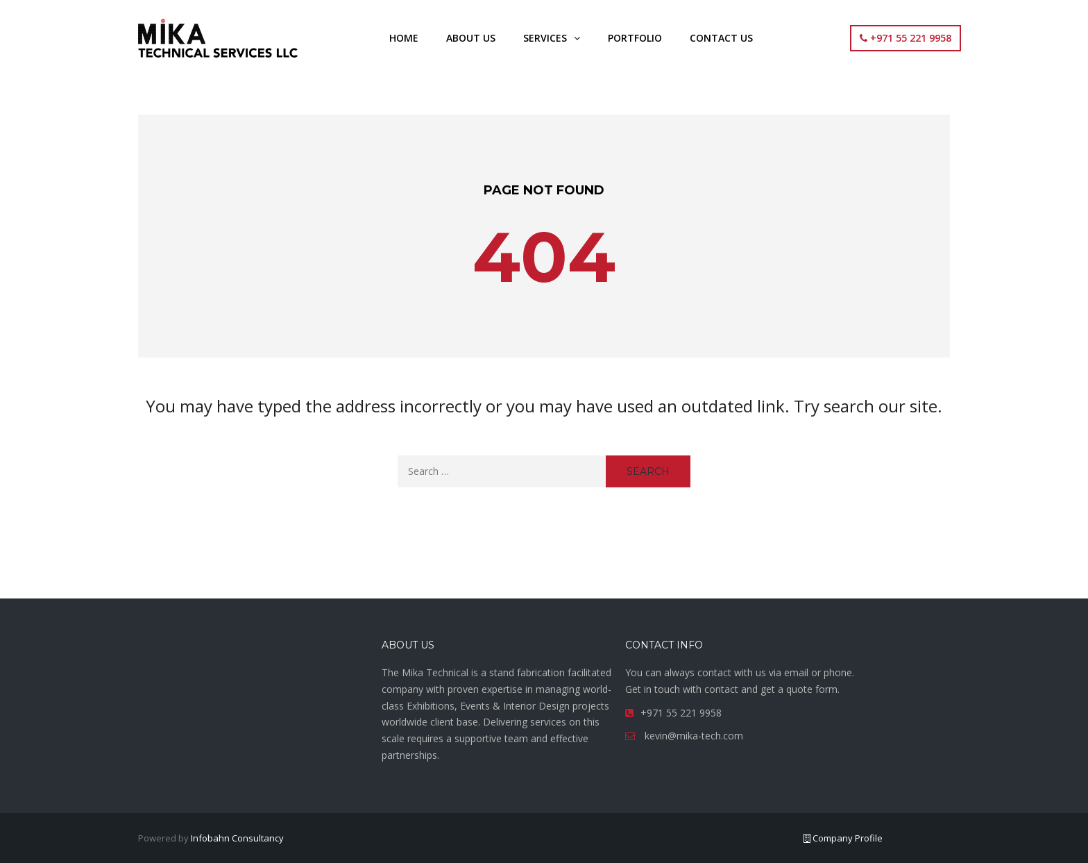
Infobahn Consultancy (237, 838)
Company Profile (843, 838)
